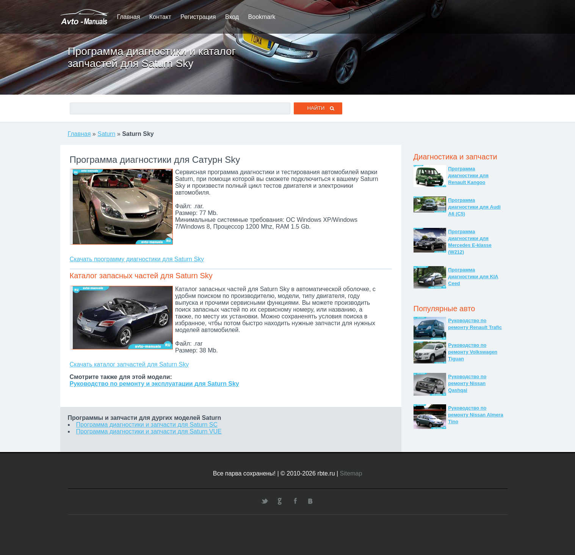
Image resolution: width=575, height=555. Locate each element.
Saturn (106, 134)
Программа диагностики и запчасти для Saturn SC (147, 424)
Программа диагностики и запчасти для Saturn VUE (149, 431)
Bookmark (262, 17)
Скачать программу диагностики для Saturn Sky (137, 259)
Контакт (160, 17)
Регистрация (198, 17)
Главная (128, 17)
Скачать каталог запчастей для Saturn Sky (129, 364)
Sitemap (351, 473)
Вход (232, 17)
